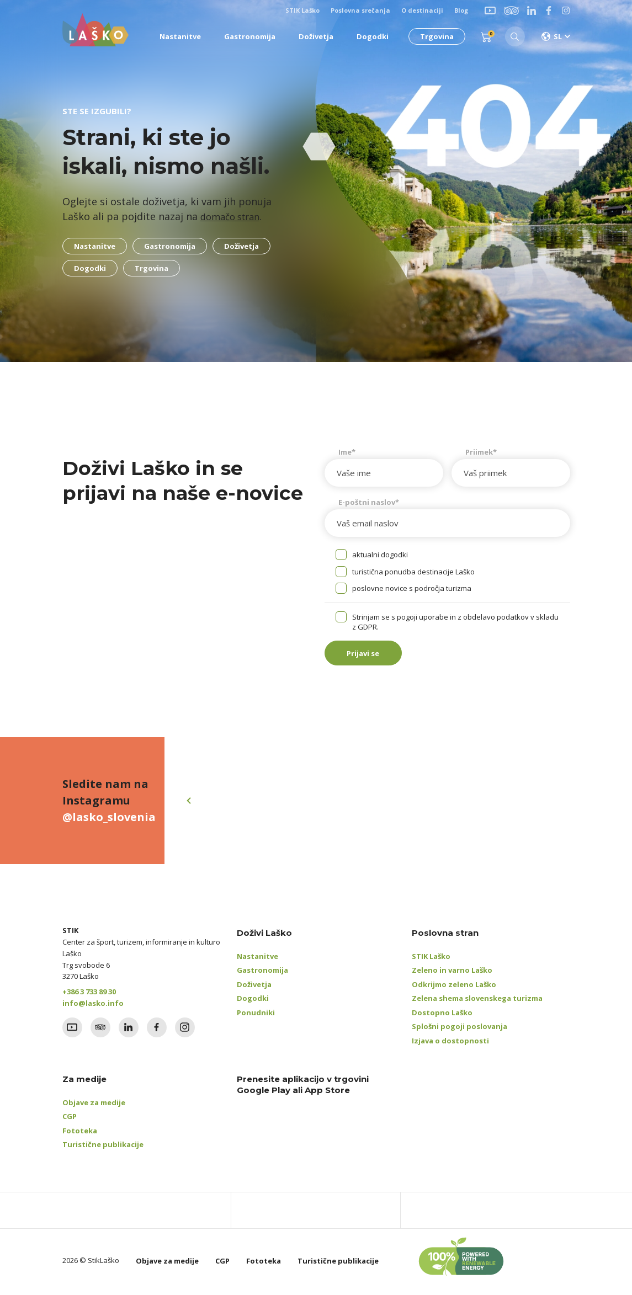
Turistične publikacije (103, 1147)
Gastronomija (262, 973)
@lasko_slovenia (109, 819)
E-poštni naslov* (368, 502)
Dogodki (253, 1001)
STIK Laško (431, 959)
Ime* (346, 451)
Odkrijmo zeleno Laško (454, 987)
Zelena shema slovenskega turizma (477, 1001)
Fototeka (79, 1133)
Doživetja (254, 987)
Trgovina (435, 36)
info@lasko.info (93, 1006)
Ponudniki (256, 1015)
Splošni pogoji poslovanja (459, 1029)
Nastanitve (257, 959)
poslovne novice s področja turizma (411, 588)
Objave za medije (93, 1105)
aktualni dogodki (380, 554)
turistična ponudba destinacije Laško (413, 572)
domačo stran (233, 216)
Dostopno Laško (442, 1015)
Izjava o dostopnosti (450, 1043)
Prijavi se (369, 654)
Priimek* (481, 451)
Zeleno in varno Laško (452, 973)
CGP (69, 1119)
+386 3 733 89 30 (89, 994)
